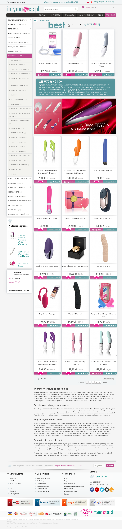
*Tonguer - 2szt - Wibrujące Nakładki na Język (103, 315)
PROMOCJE (110, 15)
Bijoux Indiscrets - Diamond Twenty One (75, 266)
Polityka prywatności (70, 491)
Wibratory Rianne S (19, 142)
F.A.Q (11, 488)
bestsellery (14, 210)
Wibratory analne (18, 90)
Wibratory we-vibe (18, 151)
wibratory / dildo (16, 56)
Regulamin (67, 481)
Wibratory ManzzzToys (20, 165)
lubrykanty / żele (16, 187)
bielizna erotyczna (17, 196)
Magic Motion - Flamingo (47, 314)
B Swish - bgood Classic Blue (103, 170)
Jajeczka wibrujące (19, 99)
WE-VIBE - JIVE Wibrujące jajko (48, 63)
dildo (14, 95)
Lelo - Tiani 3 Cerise (23, 265)
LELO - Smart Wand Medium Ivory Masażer (23, 254)
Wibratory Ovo (17, 169)
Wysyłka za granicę (43, 486)
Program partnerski (70, 483)
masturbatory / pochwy (19, 178)
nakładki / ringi (15, 183)
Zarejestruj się (99, 2)
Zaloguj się (110, 2)
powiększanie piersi (17, 47)
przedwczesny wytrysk (19, 33)
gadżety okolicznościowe (20, 201)
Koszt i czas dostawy (43, 478)
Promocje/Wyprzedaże (18, 214)
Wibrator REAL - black (75, 314)
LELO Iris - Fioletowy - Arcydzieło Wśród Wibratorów (22, 240)
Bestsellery (16, 60)
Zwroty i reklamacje (43, 491)
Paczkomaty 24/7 (42, 489)
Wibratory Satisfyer (19, 137)
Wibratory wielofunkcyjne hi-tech (19, 115)
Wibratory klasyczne (20, 69)
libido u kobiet (15, 51)
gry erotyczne (15, 205)
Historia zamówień (15, 483)
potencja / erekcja (17, 24)
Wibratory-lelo (17, 128)
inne (13, 174)
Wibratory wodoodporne (19, 122)
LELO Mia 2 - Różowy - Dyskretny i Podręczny (75, 363)
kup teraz (42, 75)
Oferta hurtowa (68, 489)
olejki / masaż (15, 192)
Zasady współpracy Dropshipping (74, 486)
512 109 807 (16, 279)
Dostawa (43, 15)
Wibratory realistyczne (20, 73)
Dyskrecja (55, 15)
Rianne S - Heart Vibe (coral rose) (75, 218)
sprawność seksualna (18, 42)
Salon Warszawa (86, 15)
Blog (100, 15)
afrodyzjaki (14, 38)
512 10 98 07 (21, 2)
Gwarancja (69, 15)
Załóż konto (13, 481)
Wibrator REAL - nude (103, 266)
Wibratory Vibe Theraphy (21, 155)
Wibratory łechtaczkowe (19, 80)
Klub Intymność (14, 494)
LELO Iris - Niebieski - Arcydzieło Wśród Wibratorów (103, 363)
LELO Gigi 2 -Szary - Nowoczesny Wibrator (101, 64)
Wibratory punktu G (19, 86)
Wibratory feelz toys (20, 160)
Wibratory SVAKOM (18, 133)
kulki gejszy (16, 104)
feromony (13, 29)
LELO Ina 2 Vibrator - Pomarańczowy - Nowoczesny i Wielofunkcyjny (75, 171)
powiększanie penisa (17, 20)
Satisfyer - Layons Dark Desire (103, 218)
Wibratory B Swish (18, 146)
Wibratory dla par (19, 64)
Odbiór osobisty (41, 483)
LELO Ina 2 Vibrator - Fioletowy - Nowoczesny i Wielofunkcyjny (47, 363)
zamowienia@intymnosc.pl (19, 290)
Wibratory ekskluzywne (21, 108)
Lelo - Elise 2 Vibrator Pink (75, 63)
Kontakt (66, 494)
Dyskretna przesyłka (43, 481)
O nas (66, 478)
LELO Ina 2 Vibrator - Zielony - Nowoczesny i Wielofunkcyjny (47, 171)
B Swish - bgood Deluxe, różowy (47, 218)
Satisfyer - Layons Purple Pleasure (47, 266)
